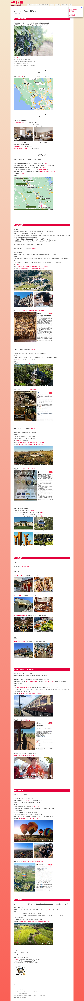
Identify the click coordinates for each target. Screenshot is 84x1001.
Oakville (51, 910)
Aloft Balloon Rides (42, 169)
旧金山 (21, 76)
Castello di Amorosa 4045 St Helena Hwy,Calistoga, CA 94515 (32, 266)
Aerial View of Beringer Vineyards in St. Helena (31, 363)
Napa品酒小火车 (72, 12)
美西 (29, 4)
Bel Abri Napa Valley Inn (20, 122)
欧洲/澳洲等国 (64, 4)
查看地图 (34, 248)
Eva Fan (16, 57)
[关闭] (81, 7)
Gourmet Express (43, 171)
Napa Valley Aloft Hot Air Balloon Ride (28, 818)
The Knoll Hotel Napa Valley (21, 124)
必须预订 (46, 163)
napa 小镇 (36, 806)
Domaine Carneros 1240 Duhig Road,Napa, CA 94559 (30, 442)
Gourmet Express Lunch (32, 681)
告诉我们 (17, 959)
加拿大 (52, 4)
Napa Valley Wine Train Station (23, 687)
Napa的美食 (71, 11)
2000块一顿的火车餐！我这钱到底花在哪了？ (25, 755)
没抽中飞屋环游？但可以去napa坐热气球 (33, 861)
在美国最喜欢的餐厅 (28, 720)
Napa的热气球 (72, 14)
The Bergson (17, 146)
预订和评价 (29, 800)
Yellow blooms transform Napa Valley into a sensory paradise (34, 921)
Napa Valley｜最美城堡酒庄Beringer (32, 389)
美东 (33, 4)
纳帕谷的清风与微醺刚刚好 (29, 469)
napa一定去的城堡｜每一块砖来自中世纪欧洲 (34, 310)
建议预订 (42, 512)
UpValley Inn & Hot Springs (20, 148)
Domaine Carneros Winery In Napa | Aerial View (31, 444)
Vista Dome (52, 171)
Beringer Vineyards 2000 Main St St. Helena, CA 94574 (30, 361)
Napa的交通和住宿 (73, 9)
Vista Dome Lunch (49, 681)
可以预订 (47, 165)
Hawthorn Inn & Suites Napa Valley (22, 126)
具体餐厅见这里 (25, 566)
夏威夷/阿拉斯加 (45, 4)
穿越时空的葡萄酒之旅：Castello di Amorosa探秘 (31, 268)
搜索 (70, 4)
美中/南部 (38, 4)
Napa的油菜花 (72, 15)
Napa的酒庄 (71, 10)
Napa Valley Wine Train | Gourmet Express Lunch (31, 693)
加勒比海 (57, 4)
